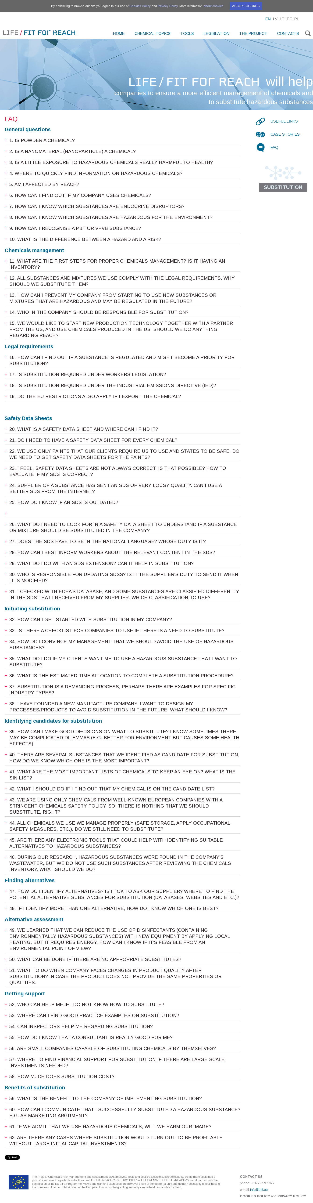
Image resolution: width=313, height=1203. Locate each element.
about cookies (213, 6)
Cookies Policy (140, 6)
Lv (275, 19)
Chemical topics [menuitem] (153, 34)
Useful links (284, 121)
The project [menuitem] (253, 34)
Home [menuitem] (119, 34)
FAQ (274, 147)
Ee (289, 19)
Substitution (283, 187)
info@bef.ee (259, 1190)
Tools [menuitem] (187, 34)
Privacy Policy (168, 6)
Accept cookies (246, 6)
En (268, 19)
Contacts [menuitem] (288, 34)
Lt (282, 19)
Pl (296, 19)
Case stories (285, 134)
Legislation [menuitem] (216, 34)
